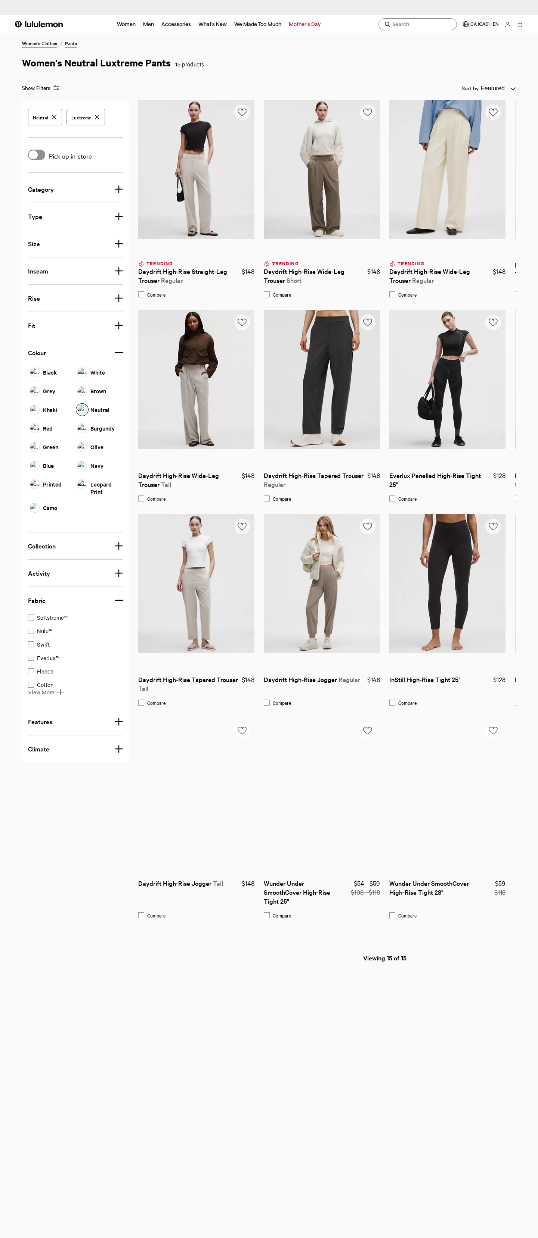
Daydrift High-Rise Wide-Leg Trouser (189, 275)
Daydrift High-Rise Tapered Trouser (198, 479)
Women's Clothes (39, 43)
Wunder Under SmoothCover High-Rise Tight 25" (182, 892)
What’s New (212, 24)
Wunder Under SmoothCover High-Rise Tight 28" (313, 887)
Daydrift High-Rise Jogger (196, 679)
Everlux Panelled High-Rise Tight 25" (319, 479)
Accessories (176, 24)
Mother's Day (305, 24)
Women (126, 24)
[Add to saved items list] (126, 112)
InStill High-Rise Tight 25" (308, 679)
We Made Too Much (257, 24)
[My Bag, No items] (520, 24)
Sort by (470, 88)
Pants (71, 43)
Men (148, 24)
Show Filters (40, 87)
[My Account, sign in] (508, 24)
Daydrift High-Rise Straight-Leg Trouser (67, 275)
